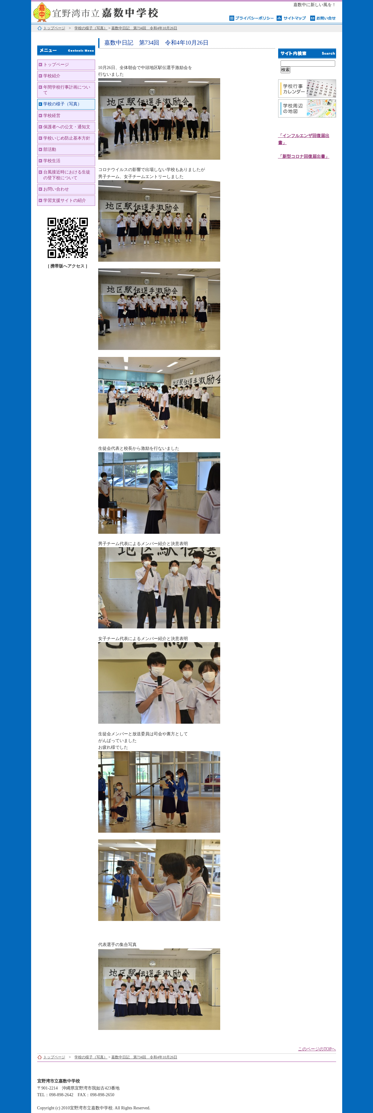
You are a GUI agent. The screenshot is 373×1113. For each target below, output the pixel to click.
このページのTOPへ (317, 1049)
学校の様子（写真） (90, 28)
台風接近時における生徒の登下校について (66, 175)
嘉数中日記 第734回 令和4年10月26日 (144, 28)
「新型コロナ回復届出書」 (303, 156)
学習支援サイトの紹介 (64, 200)
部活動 (49, 149)
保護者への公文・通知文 (66, 127)
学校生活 (51, 160)
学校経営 (51, 115)
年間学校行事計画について (66, 90)
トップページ (54, 28)
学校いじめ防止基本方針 (66, 138)
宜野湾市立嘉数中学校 (107, 11)
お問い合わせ (56, 189)
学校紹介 (51, 76)
